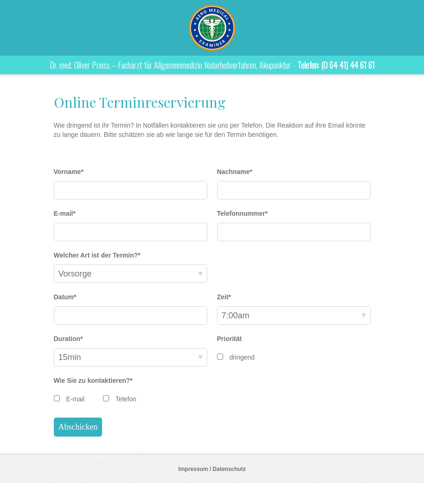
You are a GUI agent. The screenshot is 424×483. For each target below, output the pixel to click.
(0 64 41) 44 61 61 (348, 65)
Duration (68, 338)
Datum (65, 297)
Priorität (229, 338)
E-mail (65, 213)
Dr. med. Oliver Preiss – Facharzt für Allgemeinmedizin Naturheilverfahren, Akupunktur (212, 28)
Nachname (234, 171)
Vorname (69, 171)
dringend (242, 357)
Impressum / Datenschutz (211, 469)
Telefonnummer (242, 213)
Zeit (224, 297)
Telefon (126, 399)
